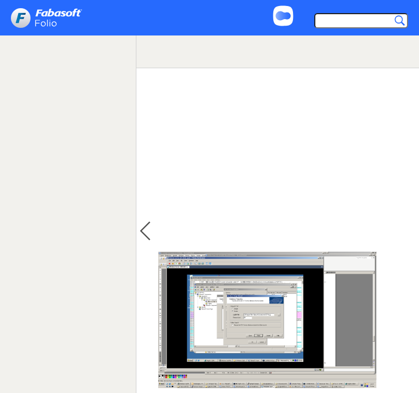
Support (320, 6)
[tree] (68, 95)
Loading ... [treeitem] (37, 82)
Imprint (362, 6)
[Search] (358, 21)
